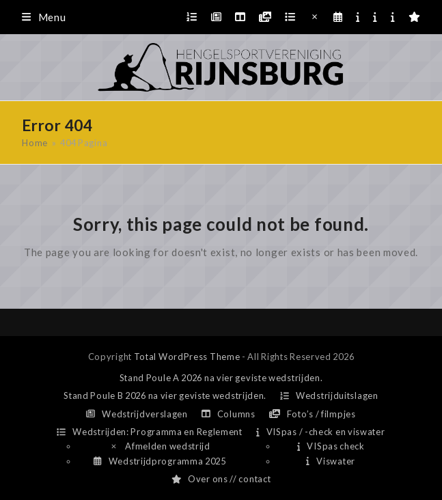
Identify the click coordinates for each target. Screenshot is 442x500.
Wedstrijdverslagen (137, 413)
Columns (228, 413)
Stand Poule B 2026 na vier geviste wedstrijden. (165, 395)
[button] (44, 17)
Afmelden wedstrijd (159, 446)
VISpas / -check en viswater (320, 431)
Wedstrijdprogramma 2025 (159, 461)
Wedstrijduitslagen (329, 395)
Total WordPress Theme (187, 356)
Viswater (330, 461)
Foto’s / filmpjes (312, 413)
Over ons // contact (221, 478)
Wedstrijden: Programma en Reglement (149, 431)
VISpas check (331, 446)
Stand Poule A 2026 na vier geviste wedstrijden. (221, 377)
